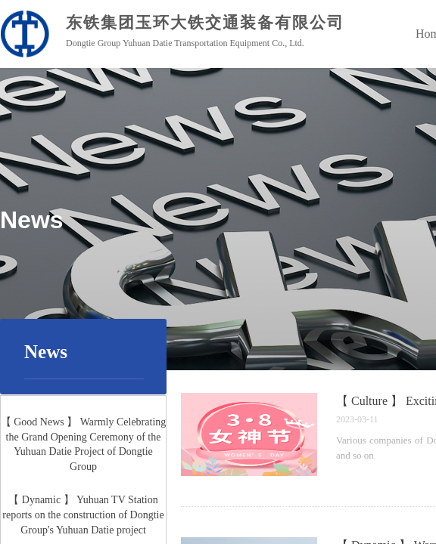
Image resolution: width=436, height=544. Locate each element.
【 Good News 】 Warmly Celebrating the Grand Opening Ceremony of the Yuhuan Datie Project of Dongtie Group (84, 445)
